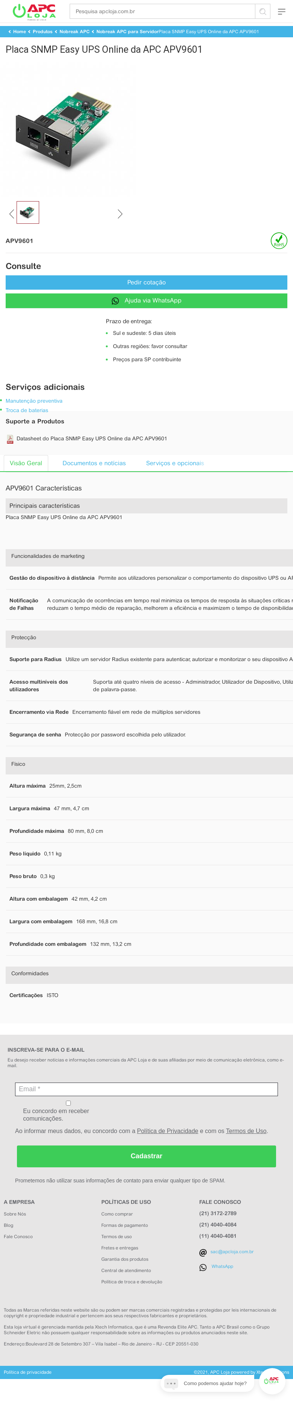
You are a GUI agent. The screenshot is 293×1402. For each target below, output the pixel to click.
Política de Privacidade (167, 1147)
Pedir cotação (146, 298)
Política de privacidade (28, 1388)
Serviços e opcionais (175, 479)
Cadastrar (146, 1172)
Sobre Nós (15, 1229)
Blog (8, 1241)
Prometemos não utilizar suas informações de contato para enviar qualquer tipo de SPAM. (120, 1196)
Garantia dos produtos (124, 1275)
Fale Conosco (18, 1252)
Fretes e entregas (119, 1263)
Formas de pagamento (124, 1241)
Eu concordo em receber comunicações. (68, 1127)
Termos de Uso (246, 1147)
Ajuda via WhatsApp (146, 316)
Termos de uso (116, 1252)
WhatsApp (222, 1282)
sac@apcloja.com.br (232, 1267)
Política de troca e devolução (131, 1297)
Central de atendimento (126, 1286)
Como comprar (117, 1229)
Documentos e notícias (94, 479)
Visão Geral (26, 479)
